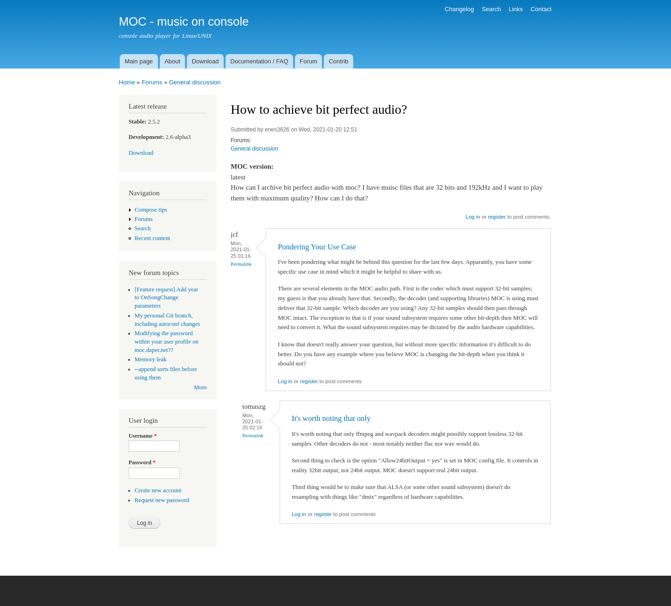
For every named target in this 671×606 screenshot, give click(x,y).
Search (491, 9)
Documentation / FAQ (259, 61)
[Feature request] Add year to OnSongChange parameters (167, 298)
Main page (138, 61)
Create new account (158, 490)
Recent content (152, 238)
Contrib (339, 61)
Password (142, 462)
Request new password (162, 500)
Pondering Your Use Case (317, 246)
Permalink (241, 264)
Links (516, 9)
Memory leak (151, 359)
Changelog (459, 9)
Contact (541, 9)
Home (127, 82)
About (172, 61)
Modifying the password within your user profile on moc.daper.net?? (167, 341)
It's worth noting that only (331, 418)
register (497, 217)
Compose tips (151, 210)
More (200, 387)
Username (143, 436)
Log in (473, 217)
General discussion (195, 82)
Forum (308, 61)
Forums (152, 82)
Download (205, 61)
